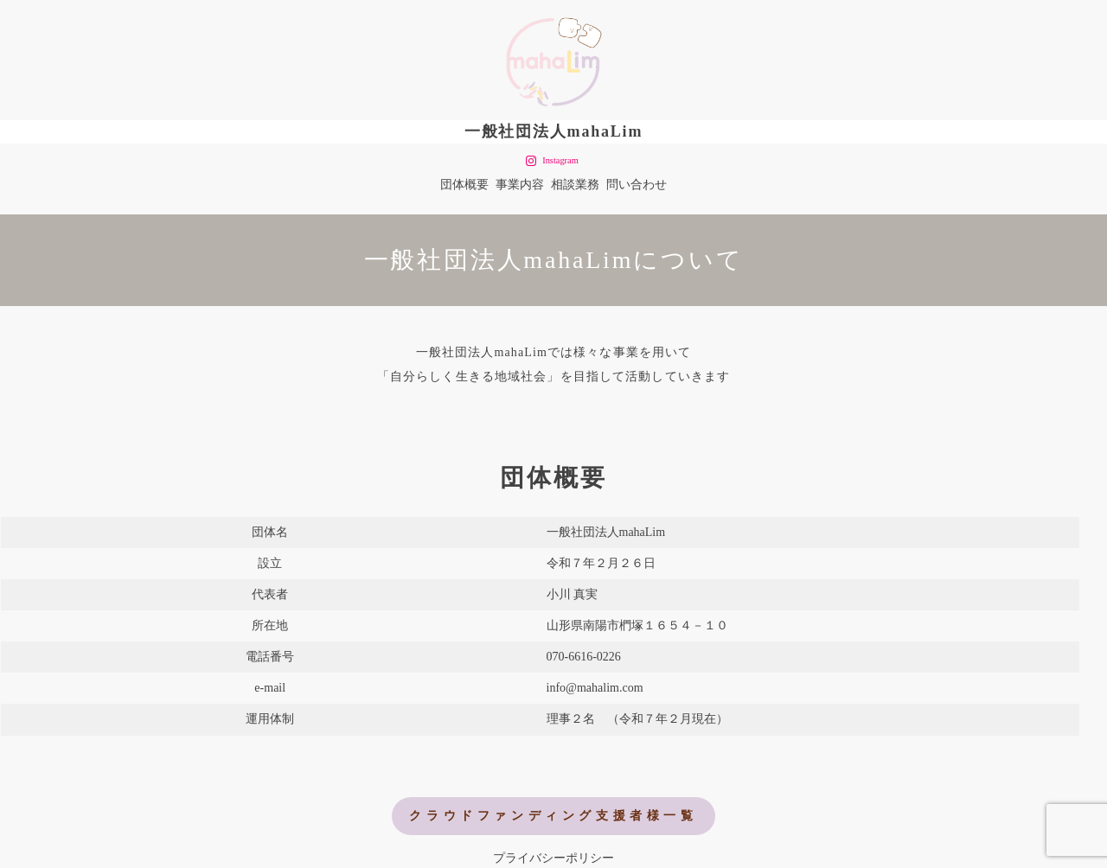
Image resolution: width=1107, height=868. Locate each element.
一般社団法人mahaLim (553, 131)
